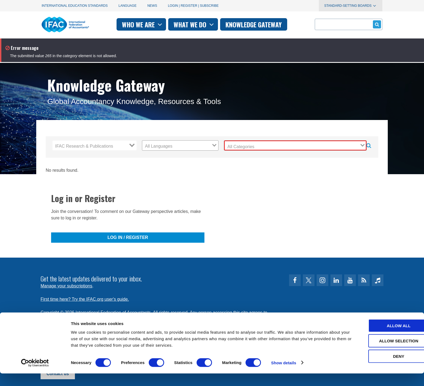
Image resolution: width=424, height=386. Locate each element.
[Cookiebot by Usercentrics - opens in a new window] (35, 375)
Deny (379, 368)
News (152, 6)
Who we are (142, 24)
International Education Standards (75, 6)
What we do (194, 24)
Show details (283, 375)
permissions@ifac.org (149, 319)
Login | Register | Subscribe (193, 6)
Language (127, 6)
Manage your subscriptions (66, 286)
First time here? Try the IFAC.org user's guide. (85, 299)
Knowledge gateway (254, 24)
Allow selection (379, 353)
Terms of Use (60, 319)
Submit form (376, 24)
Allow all (379, 338)
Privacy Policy (96, 319)
